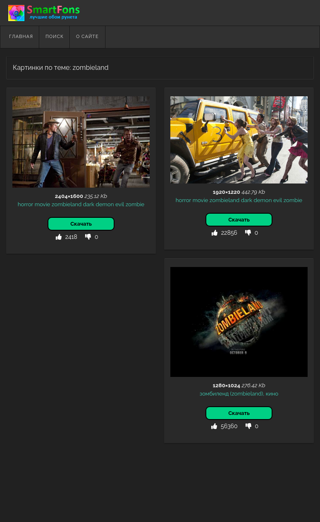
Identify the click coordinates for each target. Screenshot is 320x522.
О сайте (87, 36)
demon (105, 204)
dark (88, 204)
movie (42, 204)
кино (272, 393)
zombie (135, 204)
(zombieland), (247, 393)
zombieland (67, 204)
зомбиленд (214, 393)
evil (119, 204)
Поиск (54, 36)
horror (25, 204)
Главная (21, 36)
